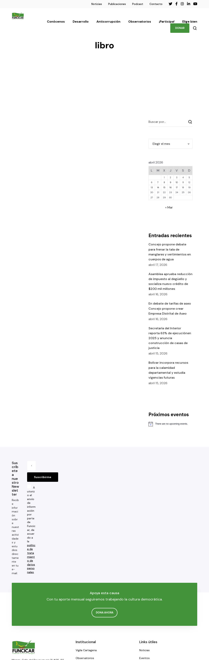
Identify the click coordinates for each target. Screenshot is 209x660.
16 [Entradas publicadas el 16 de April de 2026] (170, 187)
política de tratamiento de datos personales (31, 558)
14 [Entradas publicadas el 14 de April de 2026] (158, 187)
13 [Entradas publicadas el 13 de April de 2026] (152, 187)
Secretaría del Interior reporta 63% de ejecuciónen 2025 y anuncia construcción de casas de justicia (169, 338)
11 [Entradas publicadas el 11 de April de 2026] (183, 182)
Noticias (96, 4)
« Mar (169, 207)
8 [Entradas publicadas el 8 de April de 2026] (164, 182)
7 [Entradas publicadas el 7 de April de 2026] (158, 182)
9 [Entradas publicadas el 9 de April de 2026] (170, 182)
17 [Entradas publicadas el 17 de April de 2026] (177, 187)
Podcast (137, 4)
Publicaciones (117, 4)
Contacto (155, 4)
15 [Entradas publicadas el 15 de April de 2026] (164, 187)
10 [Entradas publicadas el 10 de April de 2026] (177, 182)
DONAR (179, 28)
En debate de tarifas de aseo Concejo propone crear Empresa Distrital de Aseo (169, 308)
